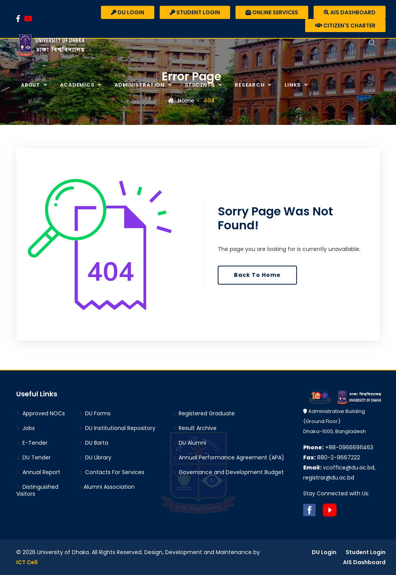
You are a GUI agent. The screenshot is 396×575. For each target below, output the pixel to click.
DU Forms (95, 413)
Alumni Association (107, 487)
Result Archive (194, 428)
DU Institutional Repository (117, 428)
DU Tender (33, 457)
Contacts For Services (111, 472)
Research (250, 85)
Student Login (195, 12)
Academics (78, 85)
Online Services (272, 12)
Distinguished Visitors (37, 490)
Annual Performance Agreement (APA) (228, 457)
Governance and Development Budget (228, 472)
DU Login (127, 12)
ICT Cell (27, 562)
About (31, 85)
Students (201, 85)
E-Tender (32, 443)
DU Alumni (189, 443)
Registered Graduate (203, 413)
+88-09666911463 (338, 447)
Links (293, 85)
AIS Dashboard (350, 12)
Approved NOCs (40, 413)
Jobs (25, 428)
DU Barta (93, 443)
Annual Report (38, 472)
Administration (140, 85)
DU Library (95, 457)
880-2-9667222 (331, 457)
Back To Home (257, 275)
